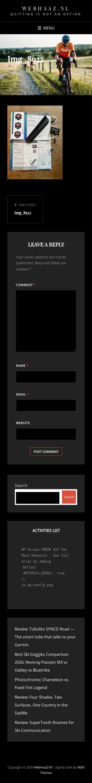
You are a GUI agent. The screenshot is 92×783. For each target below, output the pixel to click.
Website (23, 423)
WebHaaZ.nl (46, 8)
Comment (26, 285)
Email (22, 394)
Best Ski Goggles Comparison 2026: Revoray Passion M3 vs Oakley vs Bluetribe (42, 662)
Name (22, 366)
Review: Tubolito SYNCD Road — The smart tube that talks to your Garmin (45, 636)
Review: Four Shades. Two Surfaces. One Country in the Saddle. (41, 705)
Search (21, 485)
